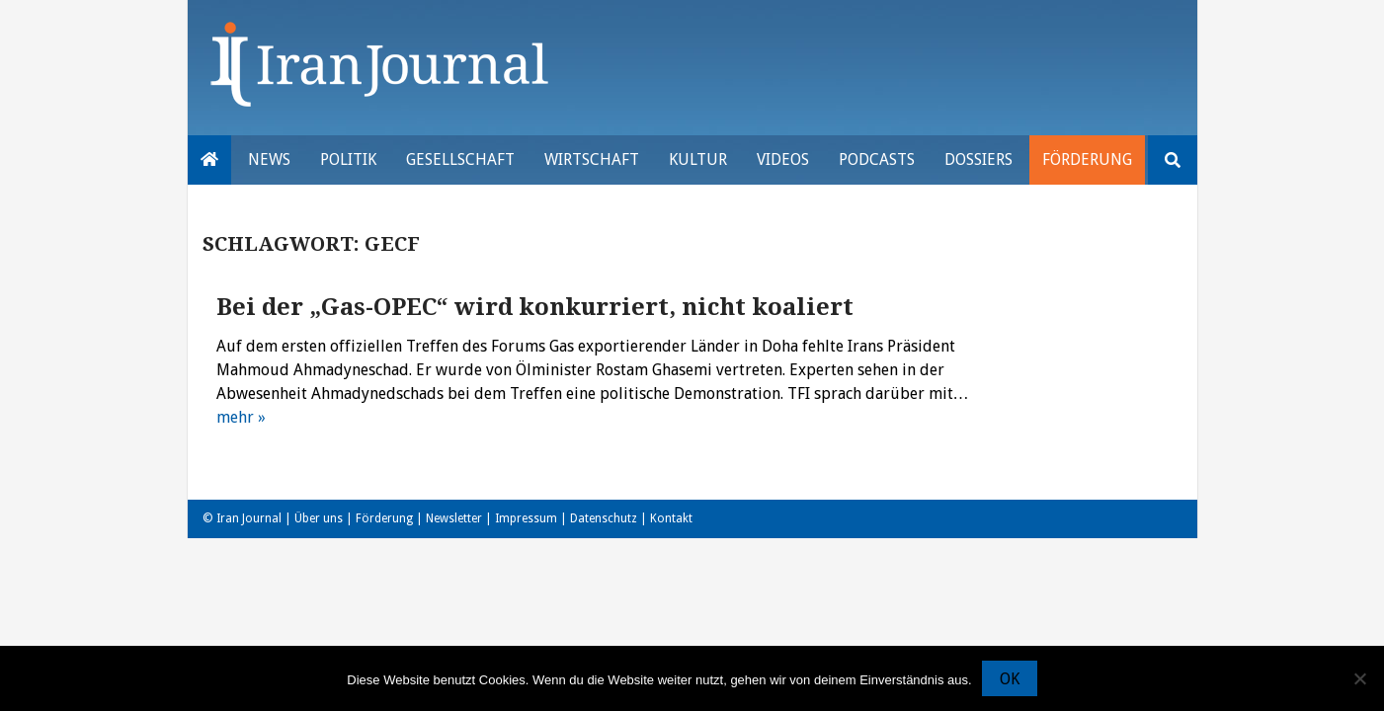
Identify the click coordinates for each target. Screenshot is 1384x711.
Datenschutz (603, 518)
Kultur (698, 159)
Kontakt (671, 518)
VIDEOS (783, 159)
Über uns (318, 518)
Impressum (526, 518)
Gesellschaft (460, 159)
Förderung (1087, 159)
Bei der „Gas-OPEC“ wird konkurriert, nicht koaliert (535, 307)
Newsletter (454, 518)
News (269, 159)
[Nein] (1359, 678)
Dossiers (978, 159)
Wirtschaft (591, 159)
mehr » (241, 417)
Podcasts (877, 159)
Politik (348, 159)
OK (1009, 679)
